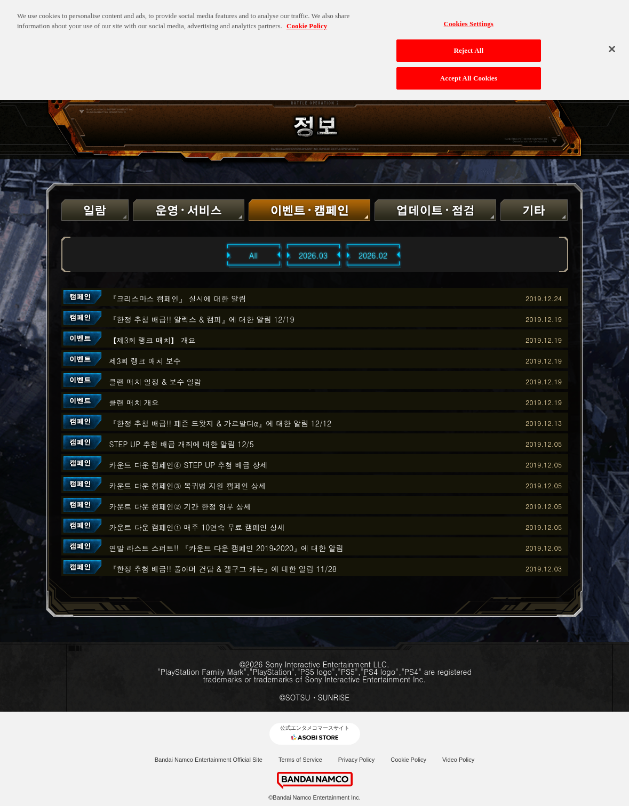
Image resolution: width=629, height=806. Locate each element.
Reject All (468, 46)
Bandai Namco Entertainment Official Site (208, 759)
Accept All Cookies (468, 73)
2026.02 (373, 255)
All (253, 255)
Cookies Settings (468, 19)
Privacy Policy (356, 759)
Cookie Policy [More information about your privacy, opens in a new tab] (306, 21)
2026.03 (313, 255)
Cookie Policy (408, 759)
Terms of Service (300, 759)
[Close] (612, 44)
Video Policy (458, 759)
